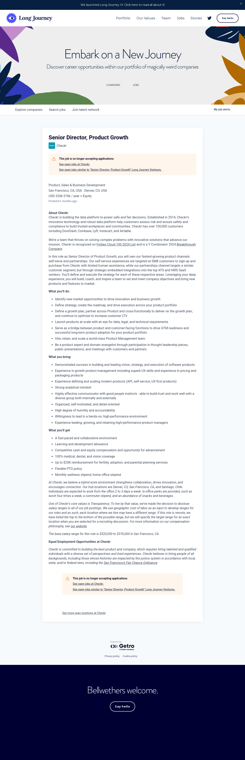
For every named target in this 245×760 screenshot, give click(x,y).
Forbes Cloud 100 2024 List (116, 244)
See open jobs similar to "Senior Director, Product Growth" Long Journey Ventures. (110, 169)
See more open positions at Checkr (84, 613)
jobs (57, 110)
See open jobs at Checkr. (74, 164)
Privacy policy (112, 656)
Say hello (227, 18)
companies (28, 110)
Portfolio (122, 18)
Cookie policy (130, 656)
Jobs (180, 18)
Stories (195, 18)
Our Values (145, 18)
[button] (241, 4)
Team (165, 18)
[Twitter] (208, 18)
